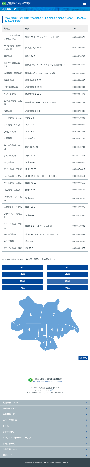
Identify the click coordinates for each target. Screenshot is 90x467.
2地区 (67, 268)
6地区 (67, 281)
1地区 (22, 268)
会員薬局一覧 (8, 414)
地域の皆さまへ (9, 408)
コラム (5, 426)
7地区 (22, 288)
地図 (51, 390)
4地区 (67, 274)
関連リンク (7, 455)
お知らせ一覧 (8, 443)
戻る (83, 358)
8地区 (67, 288)
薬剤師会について (10, 402)
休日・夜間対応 (9, 420)
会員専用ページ (9, 449)
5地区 (22, 281)
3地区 (22, 274)
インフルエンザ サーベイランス (16, 438)
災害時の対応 (8, 432)
